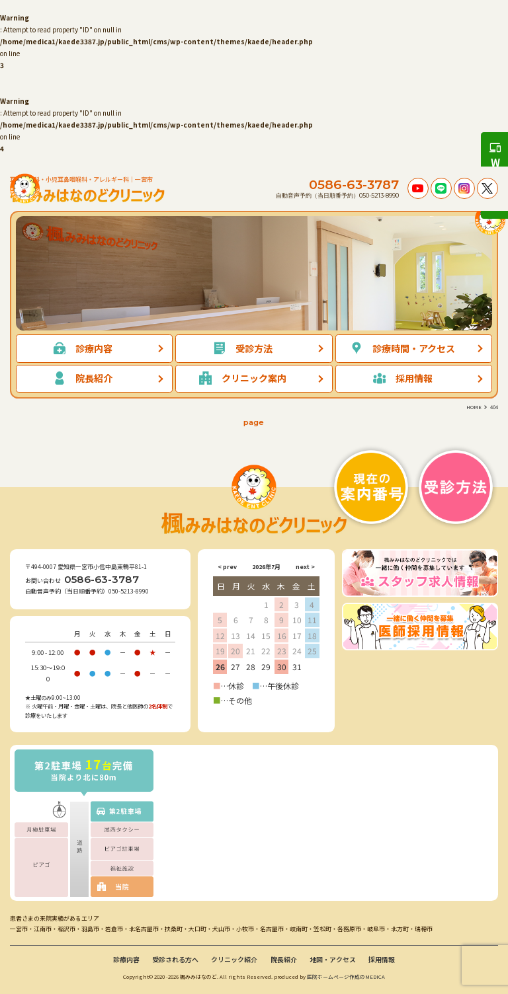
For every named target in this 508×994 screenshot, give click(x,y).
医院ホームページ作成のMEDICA (346, 976)
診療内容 (126, 959)
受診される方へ (175, 959)
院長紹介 (284, 959)
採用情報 (381, 959)
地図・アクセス (333, 959)
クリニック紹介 (234, 959)
